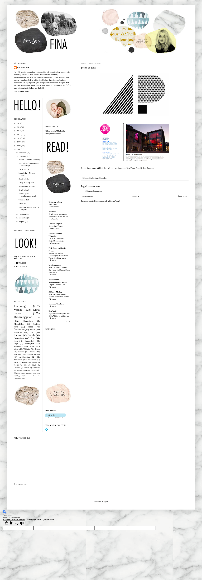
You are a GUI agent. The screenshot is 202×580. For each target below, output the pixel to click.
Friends (31, 335)
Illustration (102, 178)
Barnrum (18, 332)
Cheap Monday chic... (26, 183)
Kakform (52, 211)
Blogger (105, 501)
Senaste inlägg (87, 196)
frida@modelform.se (53, 133)
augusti (22, 222)
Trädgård (26, 349)
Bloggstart (19, 376)
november (23, 156)
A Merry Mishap (55, 292)
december (23, 152)
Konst (37, 349)
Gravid (16, 365)
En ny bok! (22, 203)
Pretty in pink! (24, 169)
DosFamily (53, 311)
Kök (16, 341)
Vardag (18, 309)
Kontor (26, 368)
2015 (19, 123)
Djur (35, 362)
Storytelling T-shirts (56, 226)
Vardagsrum (29, 344)
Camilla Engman (55, 224)
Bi (34, 373)
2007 (19, 149)
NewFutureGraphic (135, 168)
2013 (19, 127)
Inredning (20, 306)
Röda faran (53, 204)
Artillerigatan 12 (27, 357)
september (23, 218)
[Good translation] (8, 523)
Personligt (29, 341)
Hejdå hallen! (23, 190)
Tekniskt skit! (23, 200)
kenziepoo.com (55, 265)
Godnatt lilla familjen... (27, 186)
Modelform (18, 346)
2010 (19, 138)
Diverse (32, 352)
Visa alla (68, 322)
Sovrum (37, 354)
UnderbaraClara (55, 202)
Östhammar (19, 329)
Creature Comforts (56, 304)
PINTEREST (21, 263)
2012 (19, 131)
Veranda (19, 370)
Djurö (34, 365)
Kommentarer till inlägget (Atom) (107, 201)
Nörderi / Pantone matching (29, 159)
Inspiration (19, 338)
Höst (25, 365)
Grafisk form (93, 178)
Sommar (18, 335)
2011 (19, 134)
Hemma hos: (29, 370)
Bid (38, 373)
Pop (32, 338)
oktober (22, 214)
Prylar (32, 346)
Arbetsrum (18, 360)
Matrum (25, 354)
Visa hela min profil (21, 92)
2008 (19, 146)
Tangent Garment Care (57, 285)
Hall (23, 362)
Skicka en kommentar (93, 191)
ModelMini (19, 324)
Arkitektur (32, 360)
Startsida (135, 196)
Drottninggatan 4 (27, 317)
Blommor (29, 376)
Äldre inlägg (182, 196)
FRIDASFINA (23, 67)
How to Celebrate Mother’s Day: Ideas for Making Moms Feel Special (59, 270)
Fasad (16, 362)
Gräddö (37, 376)
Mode (30, 326)
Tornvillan (36, 368)
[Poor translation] (19, 523)
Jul (32, 332)
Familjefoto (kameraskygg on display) (28, 164)
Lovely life (19, 373)
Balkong (28, 373)
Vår (38, 370)
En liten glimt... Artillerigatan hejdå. (27, 195)
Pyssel (32, 329)
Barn (29, 362)
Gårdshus (17, 368)
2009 (19, 142)
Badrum (21, 352)
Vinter (16, 349)
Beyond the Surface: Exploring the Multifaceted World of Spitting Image (58, 255)
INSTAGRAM (21, 266)
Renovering (19, 378)
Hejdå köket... (23, 179)
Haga (16, 344)
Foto (15, 354)
